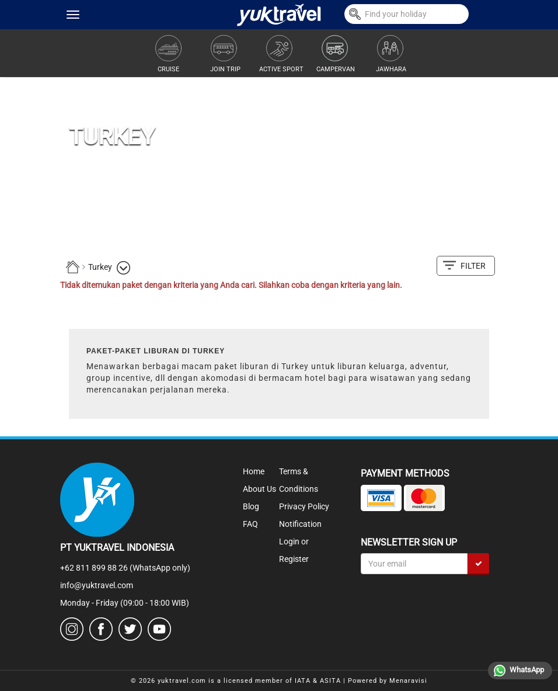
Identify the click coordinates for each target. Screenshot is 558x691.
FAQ (250, 524)
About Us (259, 489)
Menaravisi (408, 681)
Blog (251, 506)
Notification (300, 524)
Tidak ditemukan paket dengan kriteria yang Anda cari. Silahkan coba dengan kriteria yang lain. (231, 285)
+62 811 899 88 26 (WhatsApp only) (125, 567)
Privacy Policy (304, 506)
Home (253, 471)
